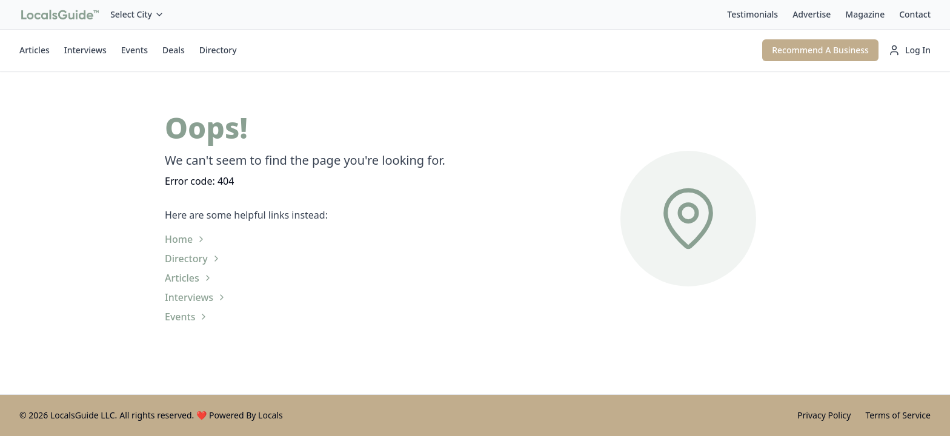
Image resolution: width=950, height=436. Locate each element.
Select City (137, 14)
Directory (218, 50)
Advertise (811, 14)
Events (134, 50)
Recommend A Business (820, 50)
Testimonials (752, 14)
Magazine (865, 14)
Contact (915, 14)
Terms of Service (898, 415)
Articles (34, 50)
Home (185, 239)
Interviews (85, 50)
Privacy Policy (824, 415)
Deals (173, 50)
